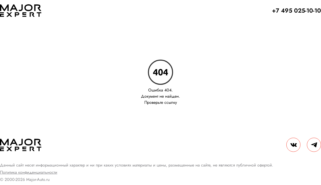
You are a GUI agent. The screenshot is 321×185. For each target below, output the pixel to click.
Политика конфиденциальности (28, 172)
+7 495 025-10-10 (296, 10)
